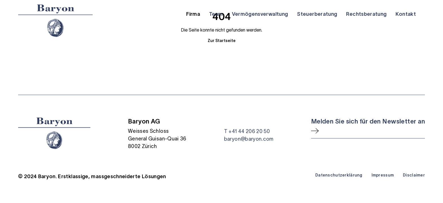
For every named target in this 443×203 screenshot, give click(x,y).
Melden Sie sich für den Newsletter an (368, 121)
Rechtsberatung (366, 14)
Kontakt (406, 14)
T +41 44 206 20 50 (247, 131)
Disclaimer (414, 175)
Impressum (383, 175)
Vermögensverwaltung (260, 14)
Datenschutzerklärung (338, 175)
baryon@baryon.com (248, 139)
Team (216, 14)
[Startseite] (55, 21)
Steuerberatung (317, 14)
